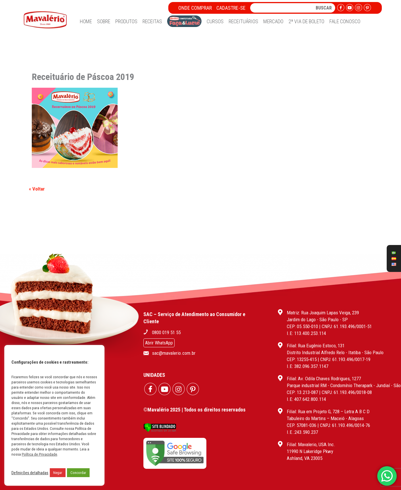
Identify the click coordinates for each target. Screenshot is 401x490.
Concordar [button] (78, 473)
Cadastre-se (231, 8)
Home (86, 21)
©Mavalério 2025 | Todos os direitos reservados (194, 410)
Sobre (103, 21)
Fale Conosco (344, 21)
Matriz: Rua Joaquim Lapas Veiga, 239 (323, 312)
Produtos (126, 21)
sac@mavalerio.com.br (173, 353)
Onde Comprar (195, 8)
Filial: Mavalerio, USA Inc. (311, 444)
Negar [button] (57, 473)
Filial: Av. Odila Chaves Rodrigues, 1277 (324, 378)
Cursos (215, 21)
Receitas (152, 21)
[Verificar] (159, 430)
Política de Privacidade (39, 454)
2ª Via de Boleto (306, 21)
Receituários (243, 21)
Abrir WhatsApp (159, 343)
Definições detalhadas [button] (29, 472)
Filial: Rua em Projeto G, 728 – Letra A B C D (328, 411)
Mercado (273, 21)
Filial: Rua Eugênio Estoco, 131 (316, 345)
